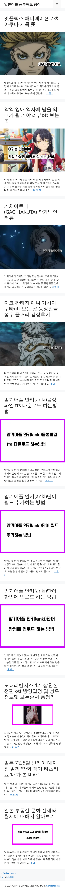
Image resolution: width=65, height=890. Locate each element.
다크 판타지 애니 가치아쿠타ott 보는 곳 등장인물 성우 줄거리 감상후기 (31, 308)
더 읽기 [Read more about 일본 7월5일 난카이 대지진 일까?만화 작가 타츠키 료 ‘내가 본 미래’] (14, 794)
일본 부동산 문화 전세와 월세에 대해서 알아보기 (30, 813)
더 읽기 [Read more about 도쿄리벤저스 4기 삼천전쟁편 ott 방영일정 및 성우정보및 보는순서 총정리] (16, 747)
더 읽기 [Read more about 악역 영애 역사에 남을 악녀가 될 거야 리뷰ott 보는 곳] (37, 190)
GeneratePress (53, 885)
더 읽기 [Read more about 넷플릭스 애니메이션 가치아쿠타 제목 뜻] (49, 93)
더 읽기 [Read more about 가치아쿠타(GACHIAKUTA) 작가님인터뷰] (55, 286)
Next (12, 876)
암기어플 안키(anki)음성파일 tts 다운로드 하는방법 (30, 405)
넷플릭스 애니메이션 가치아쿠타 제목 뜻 (32, 21)
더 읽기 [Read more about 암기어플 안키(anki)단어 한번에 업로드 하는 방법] (10, 669)
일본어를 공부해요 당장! (22, 4)
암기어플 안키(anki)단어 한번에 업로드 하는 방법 (30, 593)
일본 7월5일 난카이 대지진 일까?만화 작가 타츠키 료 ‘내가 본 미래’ (31, 768)
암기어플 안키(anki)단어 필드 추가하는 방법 (30, 499)
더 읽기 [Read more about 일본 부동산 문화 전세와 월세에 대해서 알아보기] (33, 862)
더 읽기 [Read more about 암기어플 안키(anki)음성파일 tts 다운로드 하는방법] (49, 480)
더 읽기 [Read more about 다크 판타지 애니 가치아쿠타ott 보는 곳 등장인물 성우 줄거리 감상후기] (53, 383)
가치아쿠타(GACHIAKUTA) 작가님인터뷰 (31, 212)
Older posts (9, 873)
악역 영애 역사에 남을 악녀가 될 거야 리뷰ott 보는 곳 (31, 115)
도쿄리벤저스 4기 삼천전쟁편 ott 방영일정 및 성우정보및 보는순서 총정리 (31, 691)
